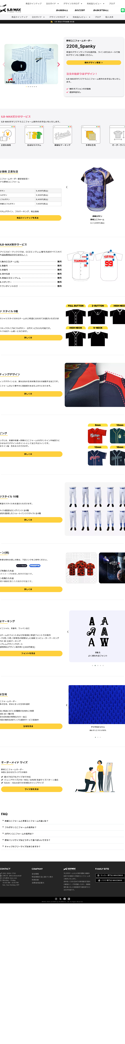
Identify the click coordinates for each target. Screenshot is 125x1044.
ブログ (112, 3)
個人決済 (109, 17)
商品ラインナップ (34, 3)
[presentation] (66, 187)
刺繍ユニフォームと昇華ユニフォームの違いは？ (26, 821)
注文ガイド (52, 4)
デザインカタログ (72, 4)
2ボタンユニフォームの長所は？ (19, 834)
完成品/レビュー (96, 4)
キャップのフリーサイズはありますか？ (23, 847)
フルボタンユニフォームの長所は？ (21, 827)
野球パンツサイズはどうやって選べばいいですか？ (27, 840)
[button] (4, 64)
